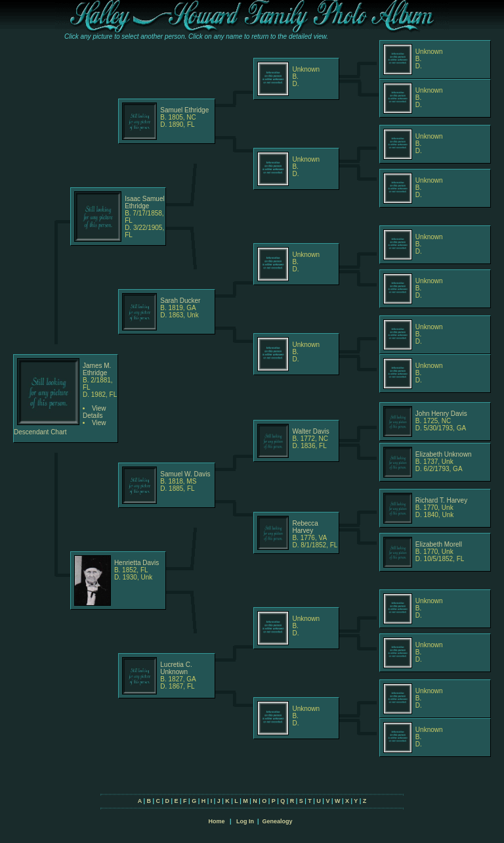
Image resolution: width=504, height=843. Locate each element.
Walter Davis (310, 431)
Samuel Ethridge (184, 110)
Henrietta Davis (136, 562)
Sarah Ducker (180, 300)
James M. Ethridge (97, 369)
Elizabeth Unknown (443, 454)
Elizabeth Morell (438, 544)
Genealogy (277, 821)
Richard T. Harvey (441, 500)
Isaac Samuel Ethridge (145, 202)
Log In (245, 821)
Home (216, 821)
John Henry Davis (441, 413)
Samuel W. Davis (185, 474)
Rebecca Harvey (305, 527)
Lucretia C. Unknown (176, 668)
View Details (94, 412)
